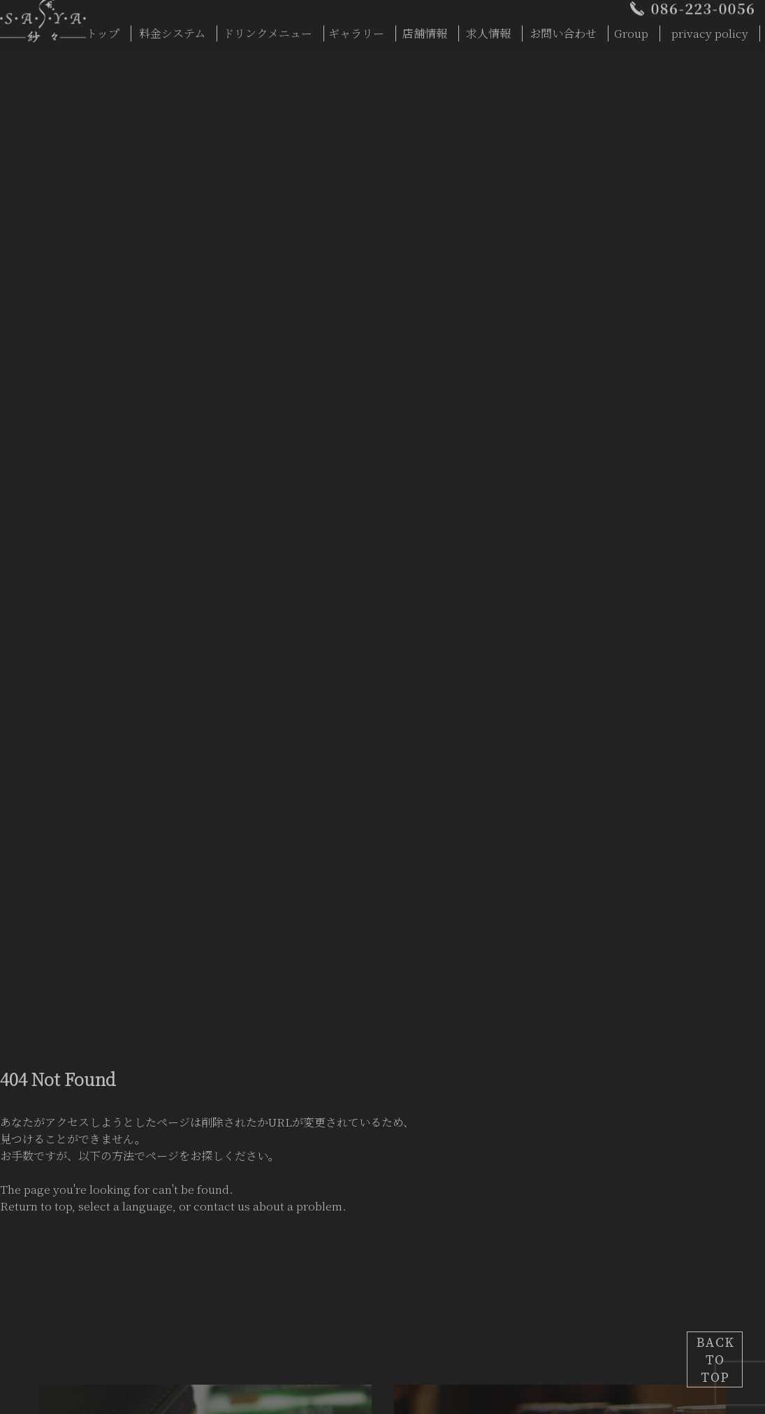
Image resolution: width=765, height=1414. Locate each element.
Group (631, 30)
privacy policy (709, 30)
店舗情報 (424, 30)
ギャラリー (356, 30)
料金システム (172, 30)
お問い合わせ (563, 30)
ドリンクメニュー (267, 30)
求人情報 (488, 30)
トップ (102, 30)
